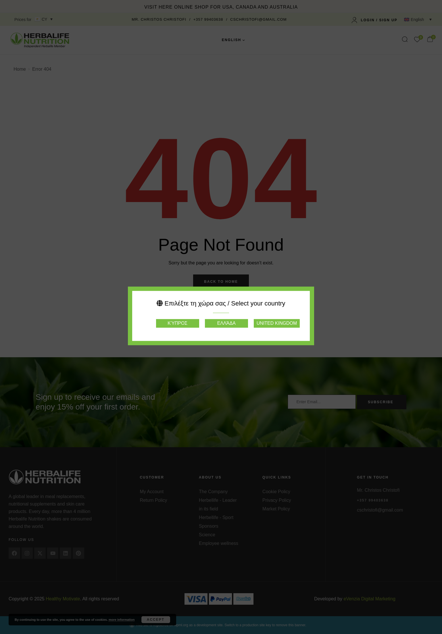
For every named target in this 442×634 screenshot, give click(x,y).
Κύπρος (177, 323)
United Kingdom (277, 323)
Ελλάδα (226, 323)
